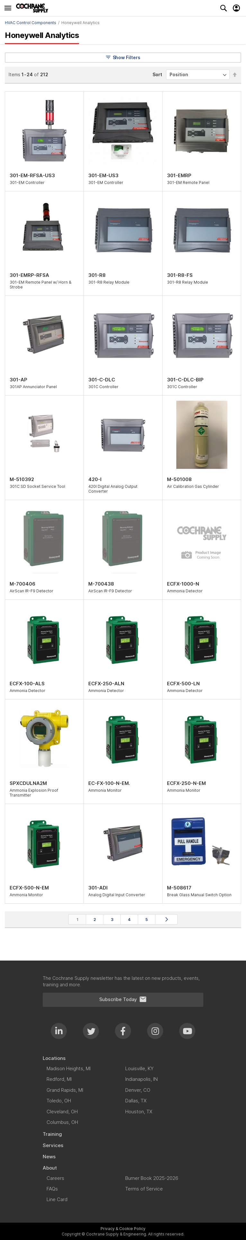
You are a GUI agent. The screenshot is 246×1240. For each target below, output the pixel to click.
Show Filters (122, 57)
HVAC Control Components (30, 22)
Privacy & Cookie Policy (123, 1228)
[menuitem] (123, 1058)
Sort (157, 74)
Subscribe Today (123, 999)
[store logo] (33, 8)
